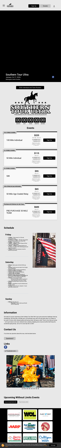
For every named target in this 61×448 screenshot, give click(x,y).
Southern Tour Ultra (17, 14)
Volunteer (38, 418)
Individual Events (19, 425)
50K (8, 115)
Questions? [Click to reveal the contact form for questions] (9, 278)
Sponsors (38, 423)
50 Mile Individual (13, 98)
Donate (45, 6)
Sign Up (33, 6)
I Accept (53, 445)
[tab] (11, 341)
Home (16, 412)
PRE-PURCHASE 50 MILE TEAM (17, 151)
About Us (37, 415)
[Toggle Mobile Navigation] (3, 5)
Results (37, 429)
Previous (8, 312)
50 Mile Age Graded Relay (17, 133)
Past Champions (39, 432)
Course (16, 428)
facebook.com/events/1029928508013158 (11, 290)
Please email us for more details (39, 440)
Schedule (17, 415)
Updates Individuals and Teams (24, 418)
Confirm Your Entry (41, 435)
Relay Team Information (21, 422)
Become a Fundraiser (41, 421)
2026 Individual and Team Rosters (30, 27)
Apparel (16, 435)
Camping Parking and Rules (22, 432)
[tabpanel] (30, 311)
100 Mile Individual (14, 80)
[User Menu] (54, 6)
